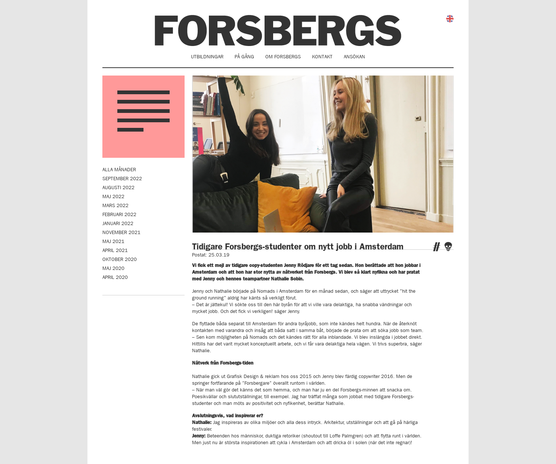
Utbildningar (207, 56)
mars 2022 (115, 205)
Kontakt (322, 56)
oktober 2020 (119, 259)
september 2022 (122, 178)
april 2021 (115, 250)
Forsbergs (278, 30)
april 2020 (115, 277)
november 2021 (121, 232)
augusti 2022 (118, 187)
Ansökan (354, 56)
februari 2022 (119, 214)
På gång (244, 56)
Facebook (448, 246)
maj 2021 (113, 241)
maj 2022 (113, 196)
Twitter (437, 247)
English (450, 18)
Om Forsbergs (283, 56)
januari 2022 (117, 223)
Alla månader (119, 169)
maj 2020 (113, 268)
